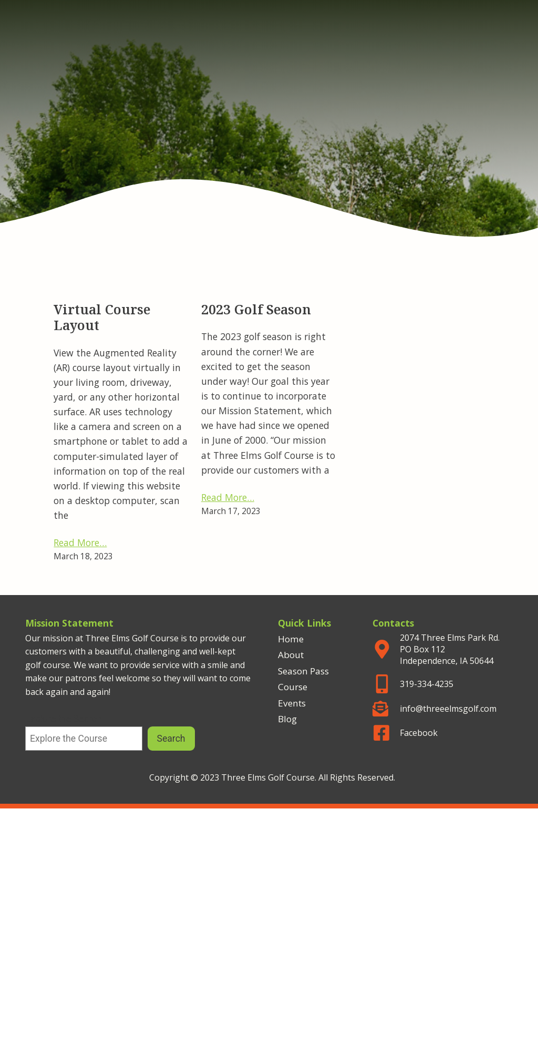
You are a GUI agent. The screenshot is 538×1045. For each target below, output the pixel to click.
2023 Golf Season (256, 311)
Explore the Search (63, 719)
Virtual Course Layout (102, 318)
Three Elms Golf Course (269, 85)
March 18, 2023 (83, 556)
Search (171, 738)
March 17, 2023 (231, 511)
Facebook (419, 733)
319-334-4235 (426, 684)
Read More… (80, 542)
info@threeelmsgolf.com (448, 708)
